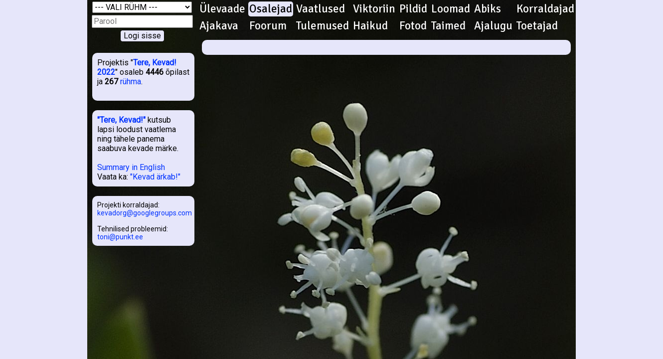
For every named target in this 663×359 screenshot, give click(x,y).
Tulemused (322, 26)
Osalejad (270, 9)
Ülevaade (222, 9)
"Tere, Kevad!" (121, 120)
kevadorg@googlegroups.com (144, 213)
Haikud (370, 26)
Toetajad (537, 26)
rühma (130, 81)
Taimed (448, 26)
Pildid (413, 9)
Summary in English (131, 167)
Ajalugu (493, 26)
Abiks (487, 9)
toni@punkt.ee (120, 237)
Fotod (413, 26)
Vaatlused (320, 9)
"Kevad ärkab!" (155, 176)
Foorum (268, 26)
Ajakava (218, 26)
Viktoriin (374, 9)
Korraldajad (545, 9)
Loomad (450, 9)
